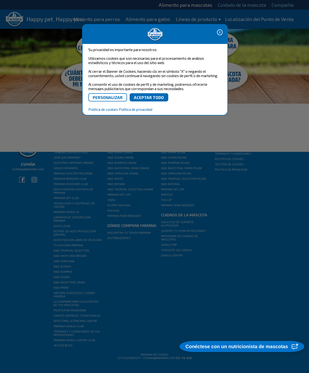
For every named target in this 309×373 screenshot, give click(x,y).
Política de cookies (103, 109)
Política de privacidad (135, 109)
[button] (241, 346)
